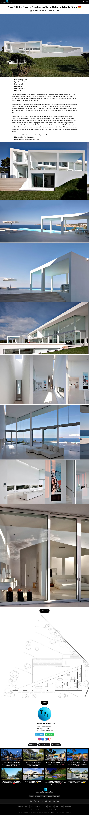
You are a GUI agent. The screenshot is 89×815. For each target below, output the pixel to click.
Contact (50, 796)
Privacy (44, 810)
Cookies (33, 810)
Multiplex (40, 810)
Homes (44, 10)
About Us (32, 744)
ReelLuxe (51, 806)
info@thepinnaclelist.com (45, 729)
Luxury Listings (44, 744)
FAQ (36, 810)
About (31, 796)
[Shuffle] (80, 2)
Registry (56, 796)
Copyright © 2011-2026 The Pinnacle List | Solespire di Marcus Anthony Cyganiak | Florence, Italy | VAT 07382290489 (44, 812)
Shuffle (57, 10)
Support (52, 810)
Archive (44, 796)
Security (48, 810)
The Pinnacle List (44, 723)
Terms (56, 810)
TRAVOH (44, 806)
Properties (35, 10)
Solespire (20, 806)
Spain (50, 10)
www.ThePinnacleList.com (46, 730)
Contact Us (56, 744)
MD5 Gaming (59, 806)
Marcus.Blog (68, 806)
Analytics (37, 796)
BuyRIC (27, 806)
